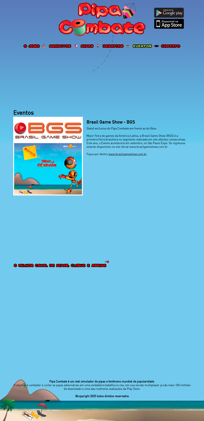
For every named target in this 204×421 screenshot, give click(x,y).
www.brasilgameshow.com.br (128, 154)
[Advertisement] (102, 79)
